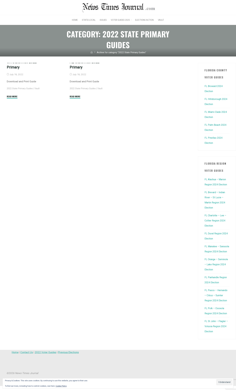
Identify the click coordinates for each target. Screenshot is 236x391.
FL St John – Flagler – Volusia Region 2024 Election (217, 331)
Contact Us (26, 357)
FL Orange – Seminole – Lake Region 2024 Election (217, 269)
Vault (38, 118)
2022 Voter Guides (45, 357)
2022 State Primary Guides (20, 118)
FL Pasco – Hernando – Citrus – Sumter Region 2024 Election (217, 300)
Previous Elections (68, 357)
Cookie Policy (61, 386)
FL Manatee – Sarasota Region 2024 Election (214, 251)
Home (15, 357)
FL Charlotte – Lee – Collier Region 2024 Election (216, 220)
